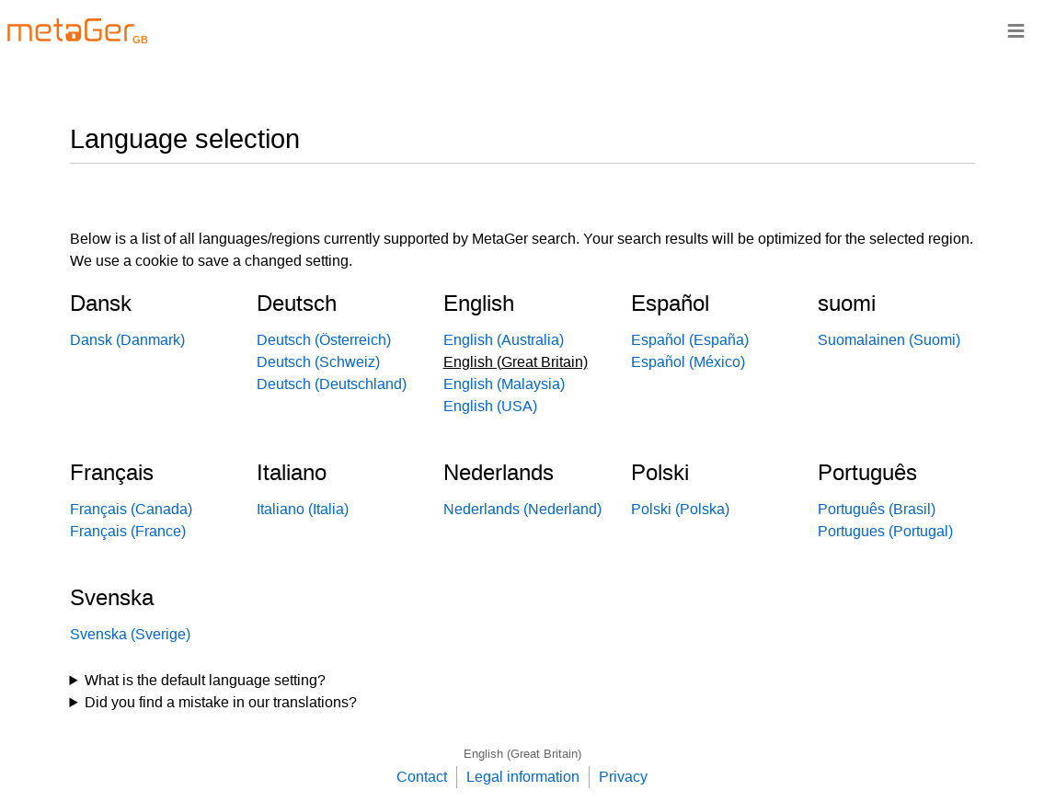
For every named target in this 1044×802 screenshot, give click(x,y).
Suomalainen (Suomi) (889, 340)
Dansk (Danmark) (127, 340)
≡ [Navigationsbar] (1016, 29)
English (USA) (490, 406)
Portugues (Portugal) (885, 531)
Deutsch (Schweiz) (318, 362)
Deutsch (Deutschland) (332, 384)
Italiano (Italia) (303, 509)
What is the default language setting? (205, 680)
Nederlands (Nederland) (522, 509)
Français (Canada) (131, 509)
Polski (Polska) (680, 509)
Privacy (623, 777)
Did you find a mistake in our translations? (221, 702)
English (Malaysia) (504, 384)
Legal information (522, 777)
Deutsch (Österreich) (324, 340)
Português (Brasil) (876, 509)
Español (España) (690, 340)
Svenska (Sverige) (130, 634)
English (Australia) (503, 340)
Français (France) (128, 531)
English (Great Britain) (522, 754)
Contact (421, 777)
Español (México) (688, 362)
